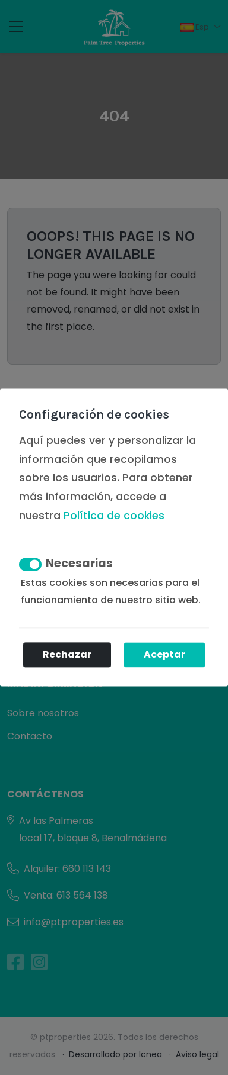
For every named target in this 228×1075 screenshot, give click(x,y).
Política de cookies (114, 515)
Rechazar (67, 655)
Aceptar (164, 655)
